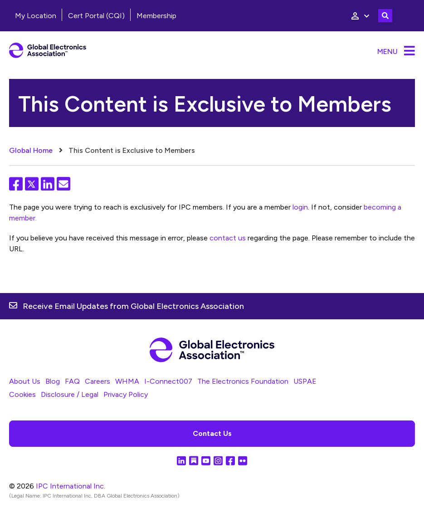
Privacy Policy (125, 394)
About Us (24, 381)
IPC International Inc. (70, 486)
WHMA (127, 381)
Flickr (242, 460)
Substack (193, 460)
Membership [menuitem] (156, 15)
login (300, 207)
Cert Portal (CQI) (96, 15)
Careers (97, 381)
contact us (228, 238)
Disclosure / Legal (69, 394)
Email (63, 184)
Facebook (16, 184)
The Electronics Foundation (242, 381)
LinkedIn (47, 184)
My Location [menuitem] (35, 15)
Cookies (22, 394)
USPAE (305, 381)
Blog (52, 381)
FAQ (72, 381)
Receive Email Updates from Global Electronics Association (133, 306)
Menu (387, 51)
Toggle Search (385, 15)
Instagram (218, 460)
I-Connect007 (168, 381)
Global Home (31, 150)
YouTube (205, 460)
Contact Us (212, 433)
